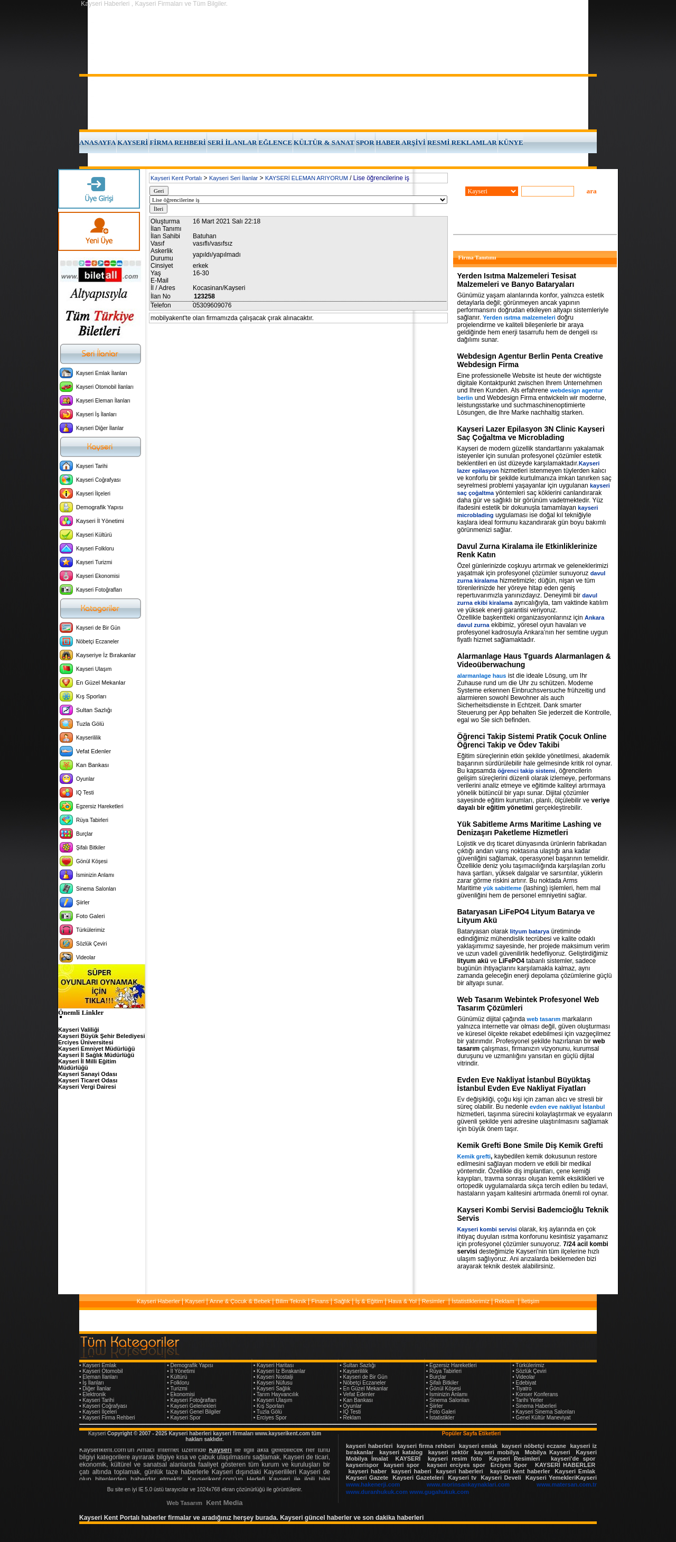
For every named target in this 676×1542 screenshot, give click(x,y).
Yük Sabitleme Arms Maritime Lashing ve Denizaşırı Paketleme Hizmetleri (529, 828)
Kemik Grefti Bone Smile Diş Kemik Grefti (530, 1145)
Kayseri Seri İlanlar (233, 178)
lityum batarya (530, 931)
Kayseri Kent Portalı (176, 178)
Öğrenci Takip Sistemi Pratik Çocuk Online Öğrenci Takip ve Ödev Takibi (532, 740)
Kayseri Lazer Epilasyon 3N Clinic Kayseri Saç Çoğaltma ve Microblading (531, 433)
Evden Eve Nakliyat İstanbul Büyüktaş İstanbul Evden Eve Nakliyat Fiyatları (524, 1084)
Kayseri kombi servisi (487, 1229)
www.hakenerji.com (373, 1484)
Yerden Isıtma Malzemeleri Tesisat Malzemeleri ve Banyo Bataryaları (516, 280)
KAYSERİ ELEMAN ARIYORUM (306, 178)
